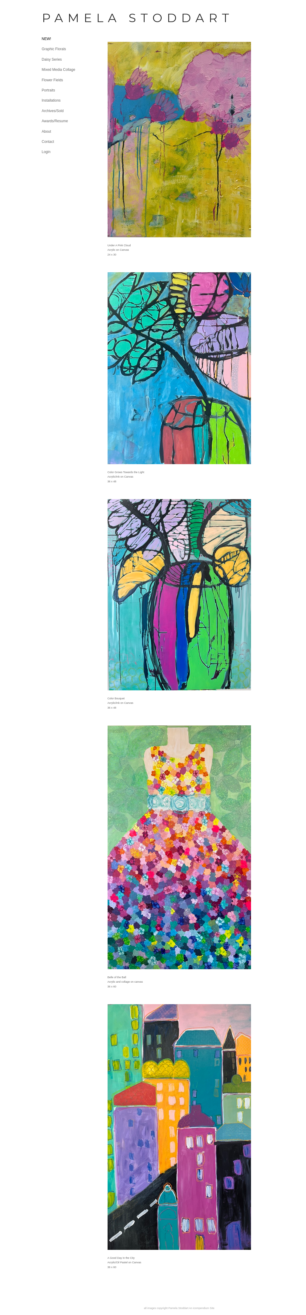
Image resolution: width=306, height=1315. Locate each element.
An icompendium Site (202, 1308)
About (46, 131)
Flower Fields (52, 80)
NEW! (46, 39)
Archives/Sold (53, 111)
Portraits (48, 90)
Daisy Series (52, 59)
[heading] (57, 17)
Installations (51, 100)
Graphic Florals (54, 49)
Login (46, 152)
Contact (48, 142)
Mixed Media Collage (58, 70)
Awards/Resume (55, 121)
